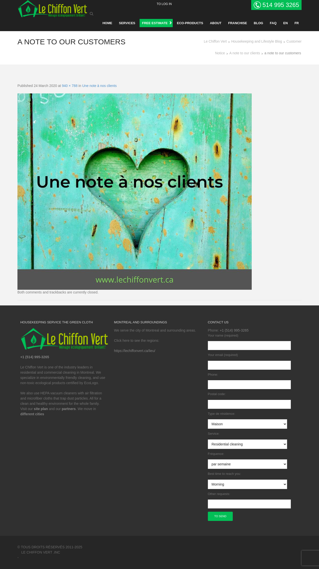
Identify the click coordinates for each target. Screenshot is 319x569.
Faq (273, 23)
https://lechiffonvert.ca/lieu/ (135, 351)
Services (127, 23)
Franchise (237, 23)
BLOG (258, 23)
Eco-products (190, 23)
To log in (164, 4)
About (215, 23)
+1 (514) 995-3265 (234, 330)
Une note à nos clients (99, 86)
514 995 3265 (280, 4)
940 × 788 (70, 86)
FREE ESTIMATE (155, 23)
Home (107, 23)
